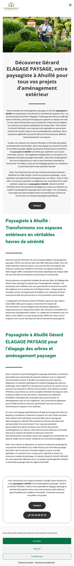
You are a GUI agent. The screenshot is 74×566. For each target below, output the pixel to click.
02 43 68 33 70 (37, 515)
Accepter (37, 541)
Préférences (37, 556)
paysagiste (17, 152)
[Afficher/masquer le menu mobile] (70, 5)
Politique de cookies (25, 562)
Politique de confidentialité (45, 562)
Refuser (37, 549)
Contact (37, 205)
